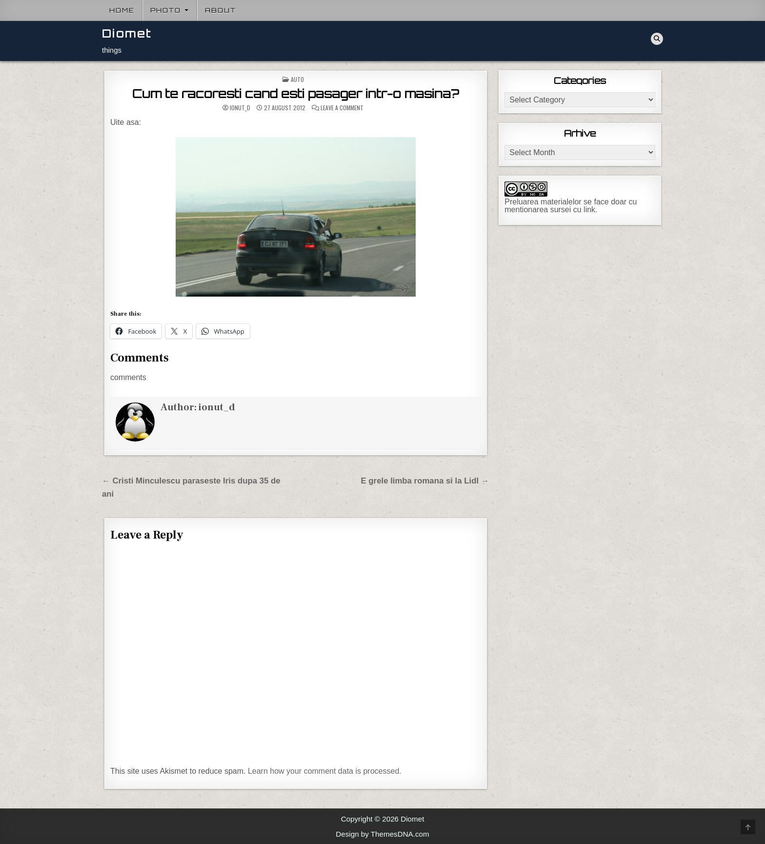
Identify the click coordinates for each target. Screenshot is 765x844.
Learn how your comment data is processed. (325, 771)
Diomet (127, 33)
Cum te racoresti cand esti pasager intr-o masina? (295, 93)
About (220, 10)
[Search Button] (657, 39)
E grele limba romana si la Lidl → (425, 480)
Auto (297, 79)
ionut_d (240, 108)
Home (122, 10)
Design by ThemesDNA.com (382, 834)
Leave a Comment (342, 108)
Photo (165, 10)
